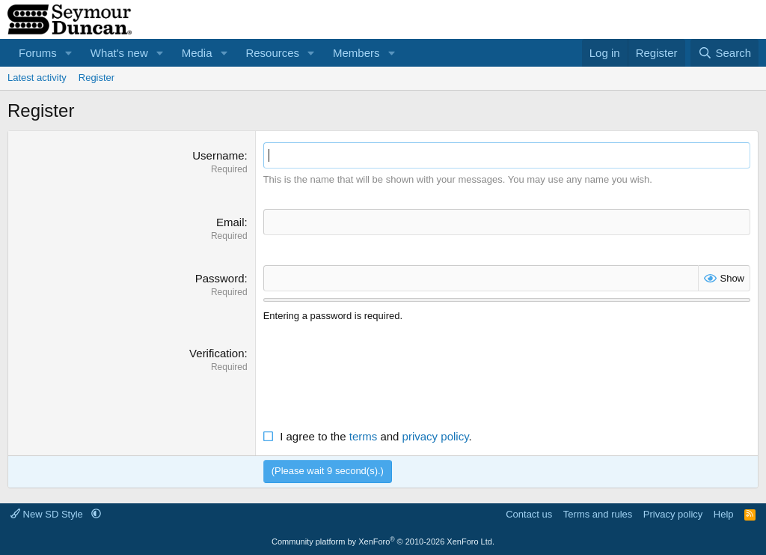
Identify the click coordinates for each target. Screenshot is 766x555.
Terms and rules (597, 514)
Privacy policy (672, 514)
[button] (68, 53)
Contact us (529, 514)
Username (218, 155)
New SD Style (47, 514)
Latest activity (37, 77)
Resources (272, 52)
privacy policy (435, 436)
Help (724, 514)
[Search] (724, 53)
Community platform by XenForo (383, 541)
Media (197, 52)
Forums (38, 52)
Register (96, 77)
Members (356, 52)
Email (230, 222)
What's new (119, 52)
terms (363, 436)
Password (220, 278)
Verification (216, 353)
